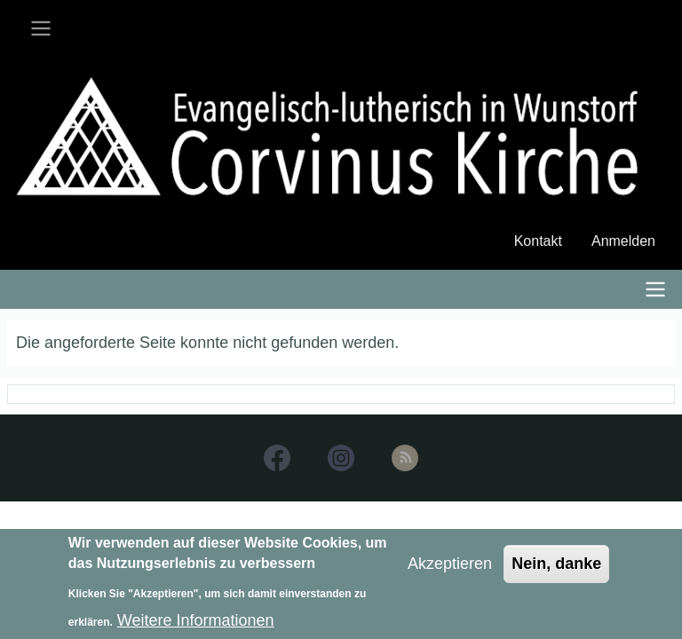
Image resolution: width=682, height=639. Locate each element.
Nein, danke (556, 570)
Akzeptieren (450, 570)
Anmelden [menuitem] (623, 240)
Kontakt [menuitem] (538, 240)
